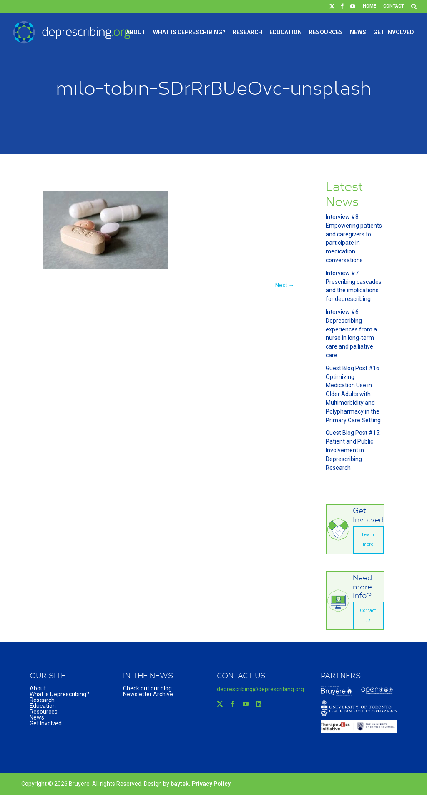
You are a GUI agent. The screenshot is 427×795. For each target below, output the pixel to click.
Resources (326, 32)
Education (285, 32)
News (358, 32)
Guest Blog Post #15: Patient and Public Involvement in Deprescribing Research (353, 450)
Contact (393, 6)
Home (369, 6)
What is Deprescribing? (189, 32)
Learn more (368, 539)
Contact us (368, 615)
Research (247, 32)
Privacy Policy (211, 783)
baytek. (181, 783)
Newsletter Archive (148, 694)
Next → (284, 285)
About (136, 32)
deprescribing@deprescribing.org (260, 689)
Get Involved (393, 32)
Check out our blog (147, 688)
